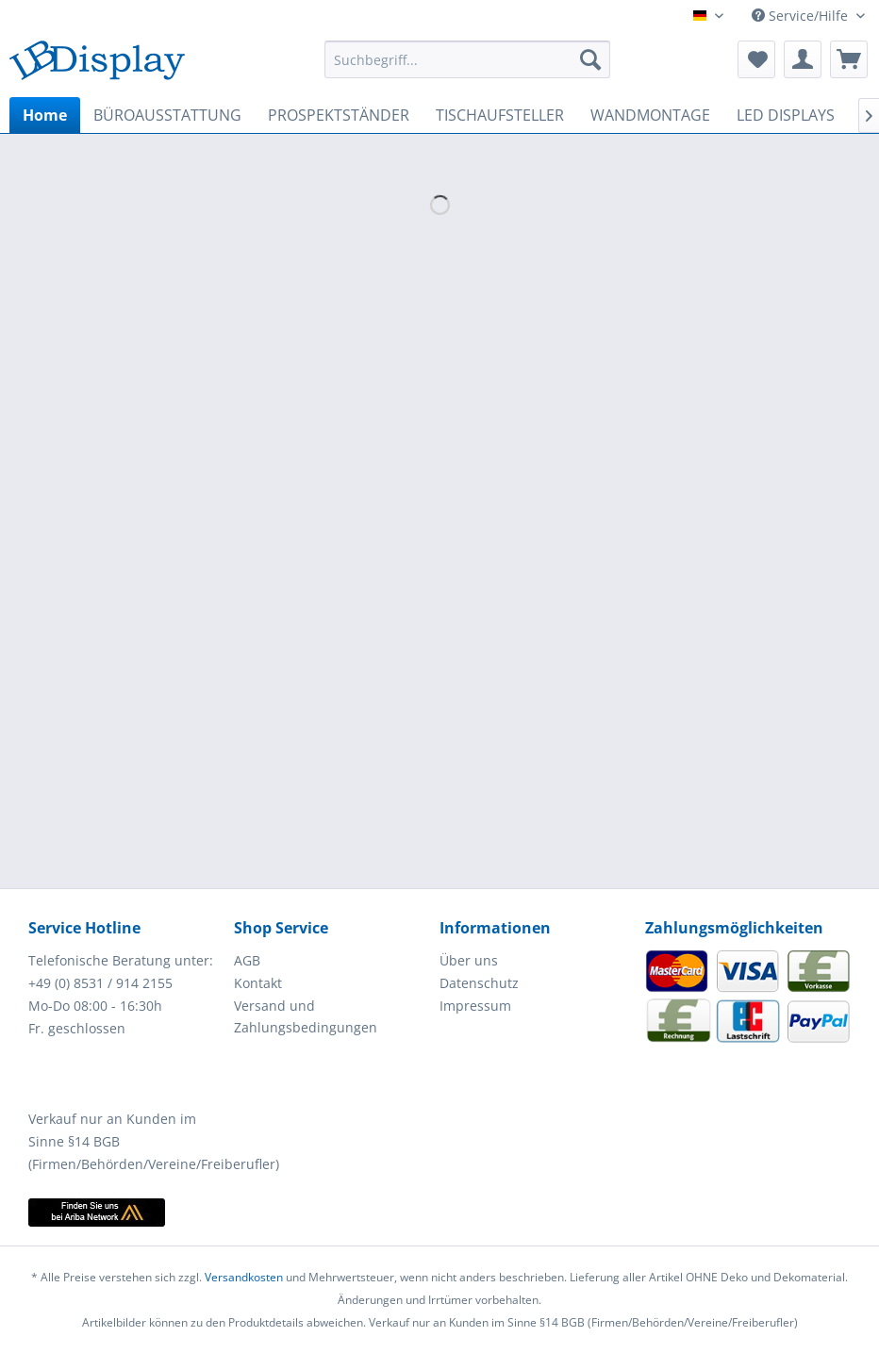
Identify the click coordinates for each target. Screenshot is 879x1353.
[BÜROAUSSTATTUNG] (167, 115)
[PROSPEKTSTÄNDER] (339, 115)
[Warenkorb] (849, 59)
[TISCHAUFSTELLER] (500, 115)
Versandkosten (244, 1277)
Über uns (469, 960)
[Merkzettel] (756, 59)
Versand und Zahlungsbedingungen (305, 1017)
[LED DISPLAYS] (785, 115)
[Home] (44, 115)
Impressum (475, 1006)
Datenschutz (479, 983)
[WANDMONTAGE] (650, 115)
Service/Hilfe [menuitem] (802, 16)
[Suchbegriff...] (467, 59)
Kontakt (258, 983)
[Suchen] (590, 59)
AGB (247, 960)
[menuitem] (467, 59)
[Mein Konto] (802, 59)
